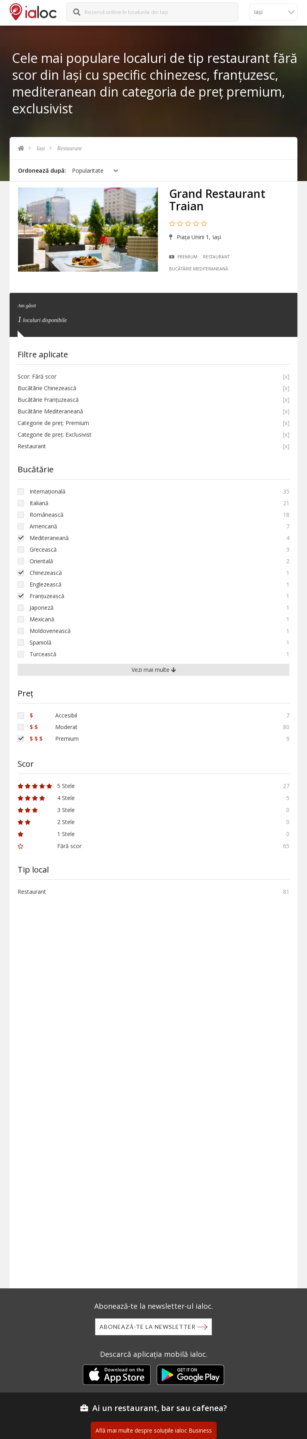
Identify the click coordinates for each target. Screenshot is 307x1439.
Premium (183, 257)
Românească (47, 514)
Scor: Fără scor (37, 376)
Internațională (48, 491)
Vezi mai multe (154, 669)
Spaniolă (41, 642)
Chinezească (46, 572)
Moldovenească (50, 631)
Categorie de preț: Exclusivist (55, 434)
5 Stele (46, 786)
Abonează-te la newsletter (147, 1326)
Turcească (43, 654)
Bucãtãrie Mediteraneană (198, 269)
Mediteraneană (49, 538)
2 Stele (46, 822)
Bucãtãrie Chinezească (47, 388)
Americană (43, 526)
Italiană (39, 503)
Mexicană (42, 619)
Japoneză (42, 607)
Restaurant (69, 148)
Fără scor (50, 846)
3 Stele (46, 810)
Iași (41, 148)
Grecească (43, 549)
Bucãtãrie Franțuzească (48, 399)
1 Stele (46, 834)
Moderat (54, 727)
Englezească (46, 584)
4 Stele (46, 798)
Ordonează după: (42, 170)
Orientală (41, 561)
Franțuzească (47, 596)
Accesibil (53, 715)
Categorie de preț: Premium (53, 423)
